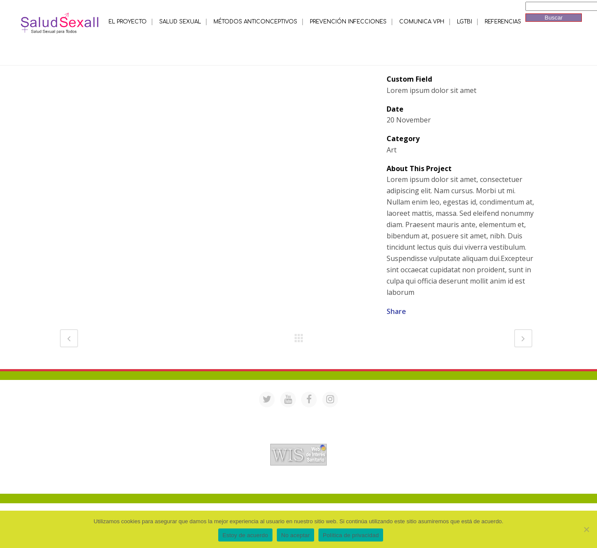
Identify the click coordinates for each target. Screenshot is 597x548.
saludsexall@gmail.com (382, 415)
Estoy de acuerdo (245, 535)
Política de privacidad (351, 535)
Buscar (553, 17)
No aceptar (295, 535)
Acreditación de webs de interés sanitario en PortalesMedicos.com (298, 438)
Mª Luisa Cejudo (335, 482)
